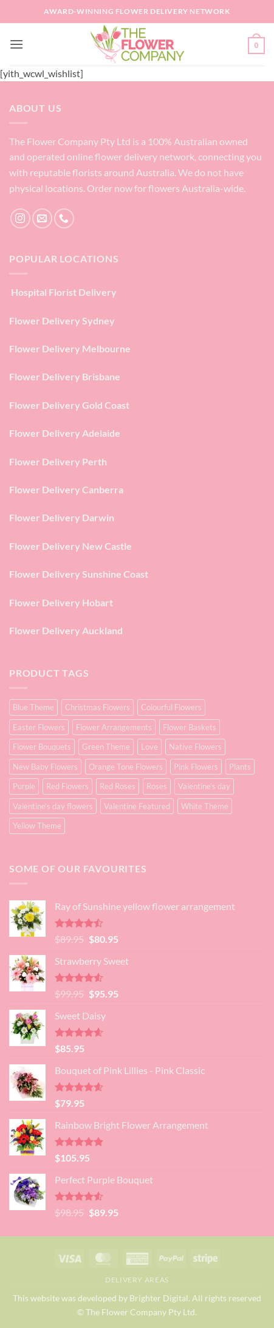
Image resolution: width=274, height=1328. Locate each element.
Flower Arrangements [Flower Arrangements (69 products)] (114, 727)
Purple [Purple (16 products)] (24, 786)
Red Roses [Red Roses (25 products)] (117, 786)
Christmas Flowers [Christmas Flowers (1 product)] (97, 707)
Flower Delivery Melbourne (70, 348)
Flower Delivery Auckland (66, 630)
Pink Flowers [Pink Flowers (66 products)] (196, 767)
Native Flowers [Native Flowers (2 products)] (195, 746)
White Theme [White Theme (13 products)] (204, 806)
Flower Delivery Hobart (61, 602)
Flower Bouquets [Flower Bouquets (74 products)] (42, 746)
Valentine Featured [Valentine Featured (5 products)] (137, 806)
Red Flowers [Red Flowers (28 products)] (67, 786)
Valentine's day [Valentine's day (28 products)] (204, 786)
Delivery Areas (137, 1279)
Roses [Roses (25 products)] (156, 786)
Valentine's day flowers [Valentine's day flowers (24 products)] (53, 806)
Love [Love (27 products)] (149, 746)
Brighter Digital (158, 1298)
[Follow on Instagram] (20, 218)
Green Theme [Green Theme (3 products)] (106, 746)
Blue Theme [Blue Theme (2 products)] (33, 707)
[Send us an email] (42, 218)
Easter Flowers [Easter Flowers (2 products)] (39, 727)
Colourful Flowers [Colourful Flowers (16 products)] (171, 707)
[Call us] (64, 218)
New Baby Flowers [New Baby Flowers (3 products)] (45, 767)
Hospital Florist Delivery (63, 292)
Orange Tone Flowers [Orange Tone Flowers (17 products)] (126, 767)
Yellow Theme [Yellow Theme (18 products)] (37, 825)
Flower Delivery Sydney (62, 320)
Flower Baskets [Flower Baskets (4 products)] (189, 727)
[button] (16, 44)
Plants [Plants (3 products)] (240, 767)
